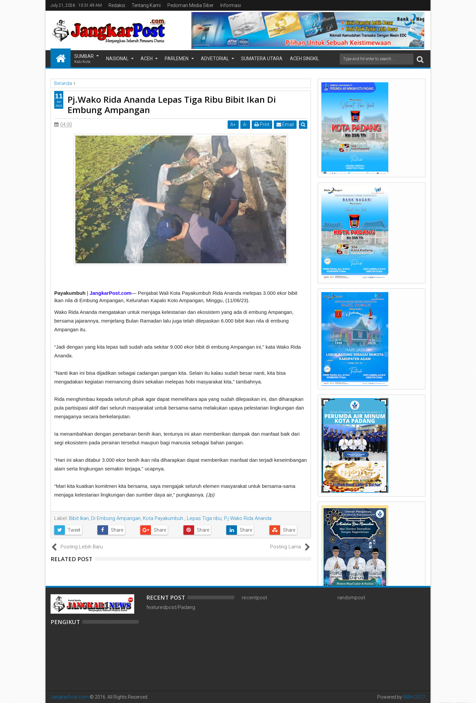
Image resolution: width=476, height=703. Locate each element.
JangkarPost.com (70, 697)
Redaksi (116, 5)
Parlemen (176, 58)
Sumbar (84, 59)
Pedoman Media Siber (190, 5)
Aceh (147, 58)
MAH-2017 (414, 697)
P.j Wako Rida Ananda (247, 518)
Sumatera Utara (262, 58)
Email (285, 124)
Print (261, 124)
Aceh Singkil (304, 58)
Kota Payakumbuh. (163, 518)
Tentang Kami (146, 5)
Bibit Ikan (79, 518)
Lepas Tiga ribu (204, 518)
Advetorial (215, 58)
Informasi (230, 5)
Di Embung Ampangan (116, 518)
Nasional (117, 58)
